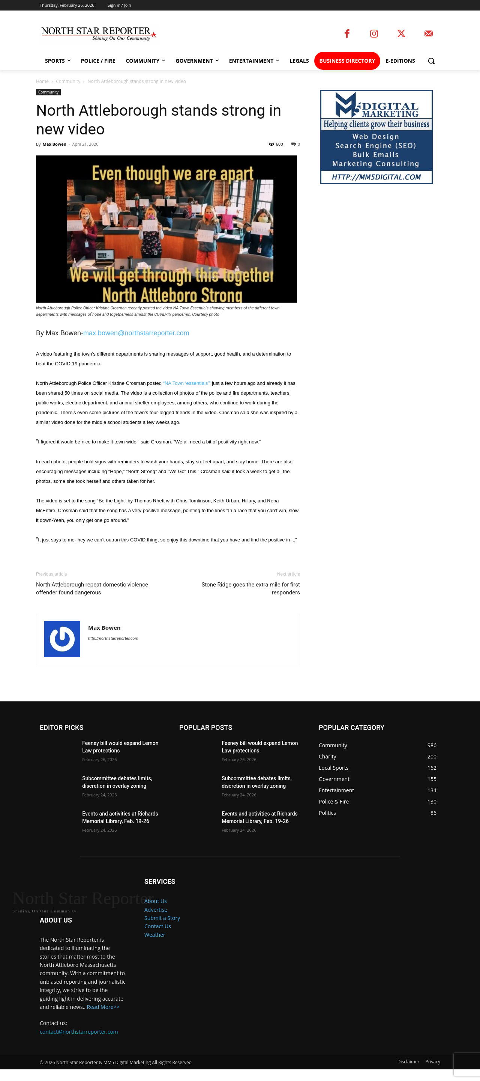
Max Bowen (54, 144)
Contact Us (157, 926)
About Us (155, 901)
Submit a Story (162, 917)
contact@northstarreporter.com (79, 1043)
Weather (154, 934)
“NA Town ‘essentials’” (187, 383)
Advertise (155, 909)
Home (42, 81)
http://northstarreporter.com (113, 638)
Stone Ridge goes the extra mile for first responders (250, 588)
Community (68, 81)
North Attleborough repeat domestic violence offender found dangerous (92, 588)
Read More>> (103, 1018)
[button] (431, 61)
